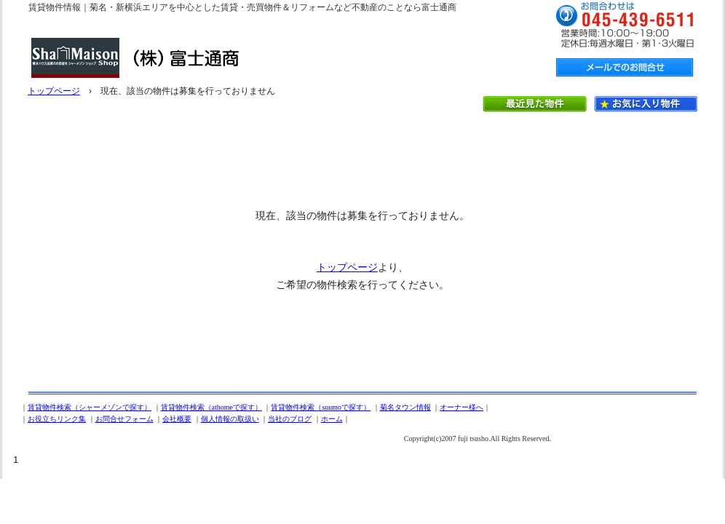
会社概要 (176, 419)
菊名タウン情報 (405, 407)
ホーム (332, 419)
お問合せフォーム (124, 419)
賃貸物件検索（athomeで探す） (211, 407)
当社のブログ (290, 419)
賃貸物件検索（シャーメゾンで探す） (89, 407)
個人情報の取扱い (230, 419)
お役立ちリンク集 (57, 419)
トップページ (54, 91)
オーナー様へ (461, 407)
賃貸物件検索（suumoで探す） (321, 407)
